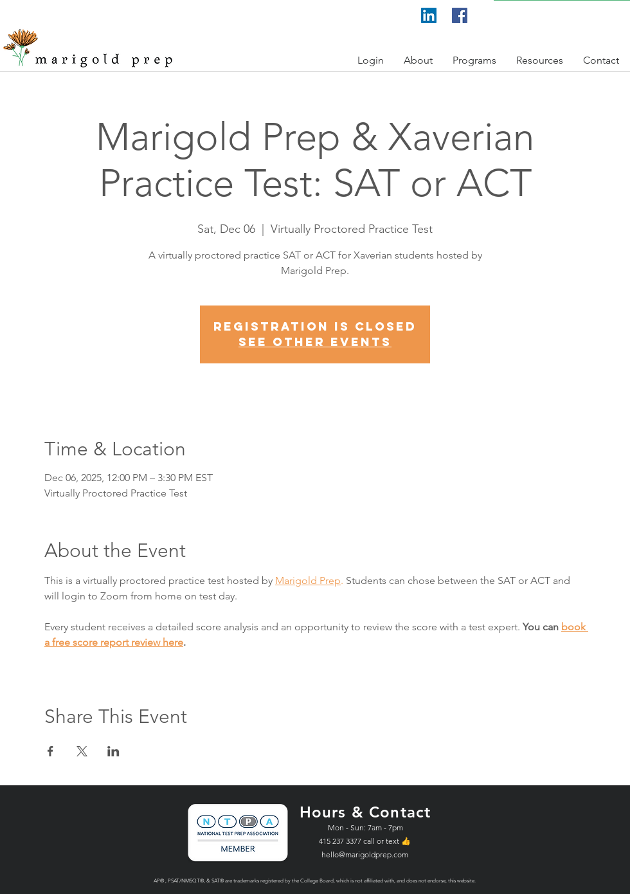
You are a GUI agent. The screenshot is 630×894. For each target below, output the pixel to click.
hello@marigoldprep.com (364, 854)
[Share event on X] (82, 751)
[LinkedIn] (429, 15)
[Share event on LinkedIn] (113, 751)
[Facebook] (459, 15)
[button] (371, 60)
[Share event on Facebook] (50, 751)
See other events (315, 341)
